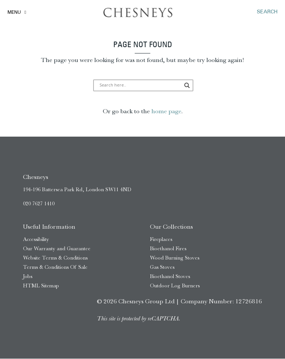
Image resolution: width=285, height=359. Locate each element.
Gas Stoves (162, 267)
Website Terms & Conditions (55, 258)
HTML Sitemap (41, 286)
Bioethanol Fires (168, 249)
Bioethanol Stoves (170, 276)
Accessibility (36, 239)
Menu (14, 12)
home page (166, 111)
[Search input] (140, 86)
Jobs (27, 276)
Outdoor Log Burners (175, 286)
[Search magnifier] (177, 86)
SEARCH (267, 12)
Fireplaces (161, 239)
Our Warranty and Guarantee (57, 249)
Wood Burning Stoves (174, 258)
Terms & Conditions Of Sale (55, 267)
